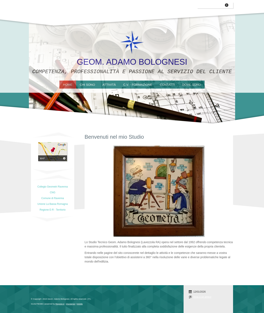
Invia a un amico (202, 296)
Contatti (167, 84)
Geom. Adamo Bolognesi (132, 61)
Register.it (59, 304)
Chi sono (87, 84)
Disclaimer (70, 304)
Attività (109, 84)
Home (67, 84)
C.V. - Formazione (137, 84)
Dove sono (191, 84)
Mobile (80, 304)
